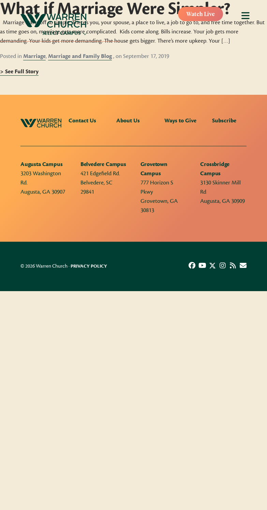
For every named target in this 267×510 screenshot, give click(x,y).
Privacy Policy (89, 266)
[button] (192, 265)
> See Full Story (19, 71)
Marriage (34, 56)
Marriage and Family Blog (80, 56)
